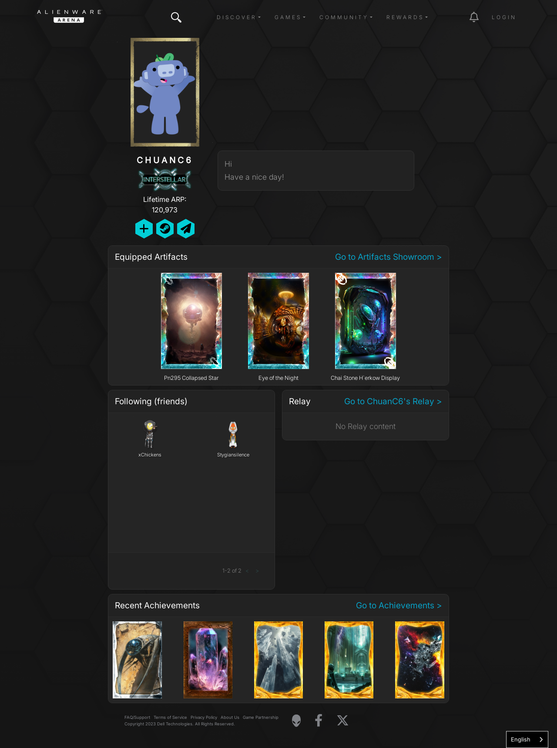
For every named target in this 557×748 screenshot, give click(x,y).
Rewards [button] (405, 17)
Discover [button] (237, 17)
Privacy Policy (204, 717)
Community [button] (344, 17)
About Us (230, 717)
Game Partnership (260, 717)
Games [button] (288, 17)
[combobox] (527, 739)
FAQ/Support (137, 717)
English (520, 739)
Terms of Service (170, 717)
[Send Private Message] (186, 229)
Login (504, 17)
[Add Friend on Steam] (165, 229)
